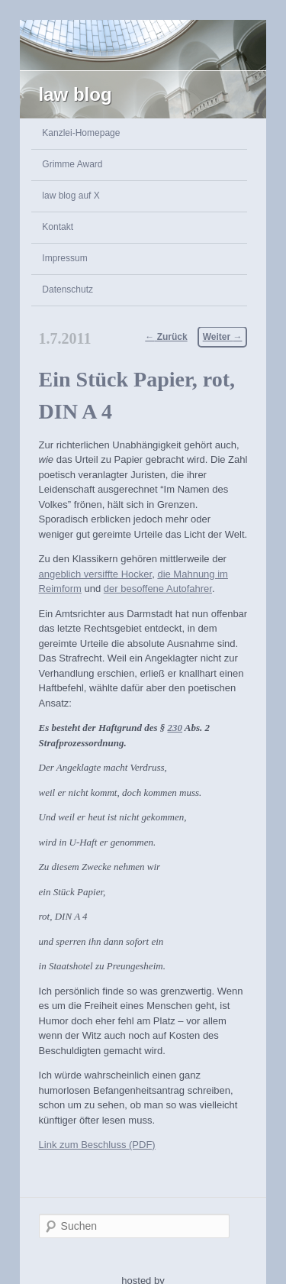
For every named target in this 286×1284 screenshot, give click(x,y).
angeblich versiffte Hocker (96, 574)
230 (175, 727)
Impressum (64, 258)
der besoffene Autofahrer (158, 588)
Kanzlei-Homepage (81, 133)
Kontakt (57, 227)
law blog (75, 94)
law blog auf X (70, 195)
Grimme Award (72, 164)
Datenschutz (67, 289)
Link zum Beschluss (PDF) (97, 1144)
